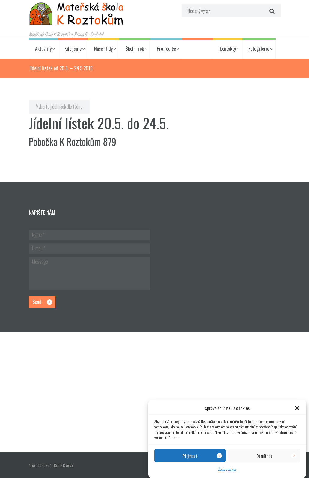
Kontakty (228, 48)
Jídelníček (198, 48)
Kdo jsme (73, 48)
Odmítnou (264, 455)
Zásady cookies (227, 469)
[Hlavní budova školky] (154, 392)
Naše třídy (103, 48)
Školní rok (135, 48)
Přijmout (190, 455)
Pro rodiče (166, 48)
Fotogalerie (258, 48)
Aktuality (43, 48)
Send (36, 301)
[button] (297, 408)
